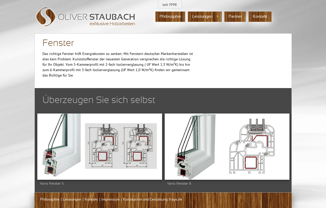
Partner (235, 16)
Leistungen (203, 17)
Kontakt (260, 16)
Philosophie (170, 16)
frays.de (175, 199)
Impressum (110, 199)
